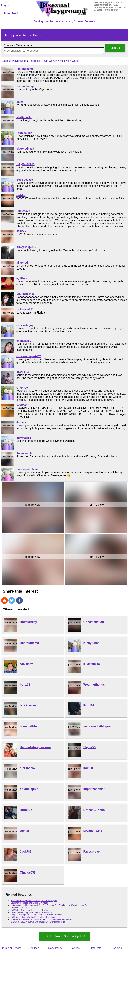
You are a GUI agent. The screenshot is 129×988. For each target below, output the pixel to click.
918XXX (21, 231)
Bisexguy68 (91, 663)
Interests (96, 948)
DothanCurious (94, 810)
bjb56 (20, 101)
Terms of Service (12, 948)
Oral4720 (22, 387)
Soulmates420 (25, 293)
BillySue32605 (25, 164)
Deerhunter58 (29, 643)
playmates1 (23, 437)
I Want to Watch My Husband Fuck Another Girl (32, 912)
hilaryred (22, 262)
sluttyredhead (25, 148)
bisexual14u (28, 726)
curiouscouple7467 (28, 356)
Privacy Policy (54, 948)
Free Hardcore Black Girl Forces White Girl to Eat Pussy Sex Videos (41, 919)
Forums (75, 948)
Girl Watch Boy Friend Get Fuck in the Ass (29, 910)
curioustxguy (24, 325)
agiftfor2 (21, 278)
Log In (5, 5)
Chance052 (28, 872)
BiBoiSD (26, 810)
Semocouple (24, 453)
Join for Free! (9, 13)
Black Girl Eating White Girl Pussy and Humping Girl (34, 900)
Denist (24, 830)
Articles (117, 948)
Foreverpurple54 (26, 469)
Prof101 (88, 705)
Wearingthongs (94, 684)
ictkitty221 (23, 405)
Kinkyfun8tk (91, 643)
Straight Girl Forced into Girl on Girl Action (29, 903)
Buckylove (23, 211)
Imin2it (88, 768)
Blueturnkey (28, 622)
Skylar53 (89, 747)
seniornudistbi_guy (97, 726)
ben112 (25, 684)
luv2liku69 (22, 372)
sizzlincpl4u (24, 117)
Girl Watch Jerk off (19, 908)
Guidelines (32, 948)
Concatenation (93, 622)
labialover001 (24, 309)
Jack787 (26, 851)
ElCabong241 (92, 830)
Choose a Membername (18, 45)
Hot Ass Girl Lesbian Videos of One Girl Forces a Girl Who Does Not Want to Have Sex (50, 905)
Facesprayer (92, 851)
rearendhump (25, 68)
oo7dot (20, 195)
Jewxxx (21, 422)
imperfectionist (94, 789)
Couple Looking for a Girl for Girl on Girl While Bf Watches (36, 915)
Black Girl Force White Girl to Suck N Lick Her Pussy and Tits (38, 922)
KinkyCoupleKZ (26, 247)
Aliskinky (26, 663)
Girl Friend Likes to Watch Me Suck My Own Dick (33, 917)
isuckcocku (28, 705)
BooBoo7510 (24, 179)
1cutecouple (24, 132)
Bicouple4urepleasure (35, 747)
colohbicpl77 (29, 789)
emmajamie (23, 340)
